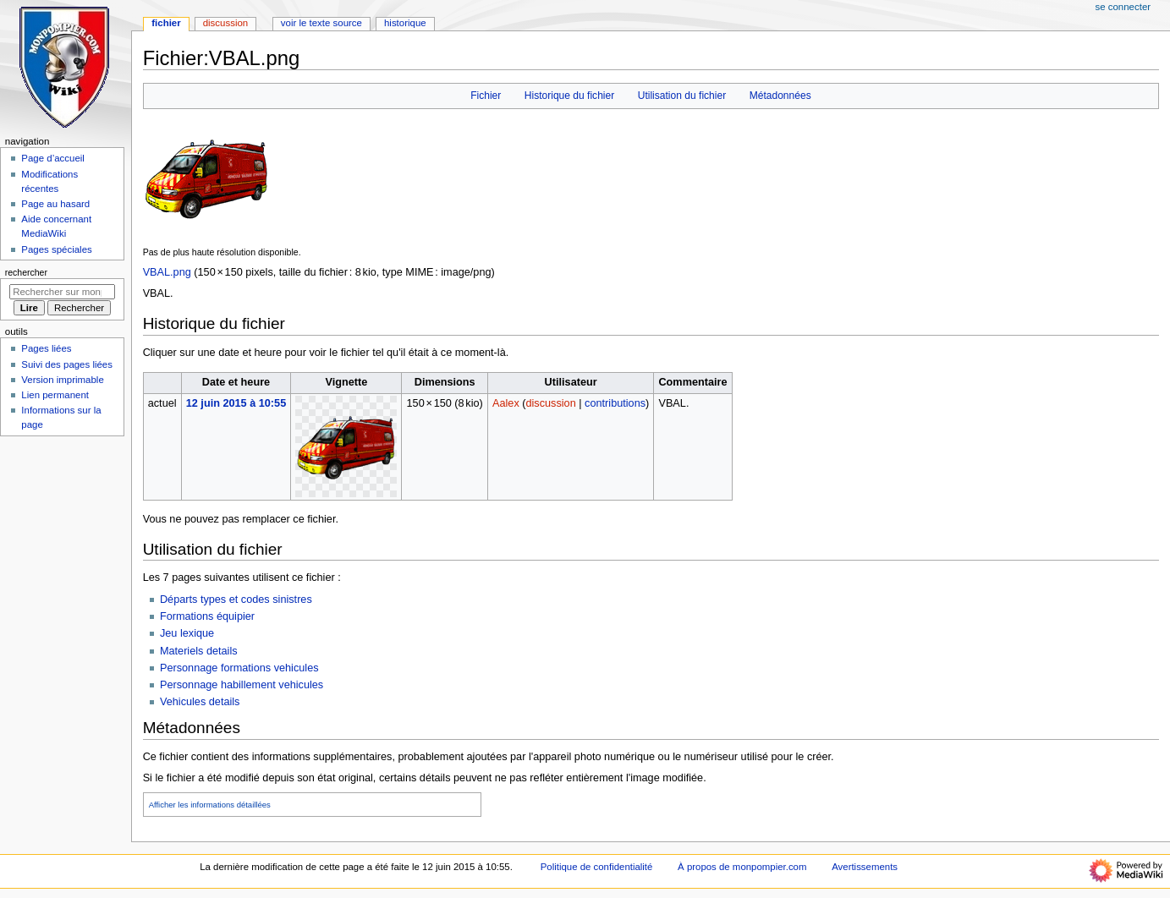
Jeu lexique (187, 633)
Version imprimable (62, 380)
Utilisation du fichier (682, 95)
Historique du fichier (569, 95)
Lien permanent (55, 395)
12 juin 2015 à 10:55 (236, 403)
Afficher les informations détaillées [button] (210, 804)
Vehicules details (200, 702)
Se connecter (1123, 7)
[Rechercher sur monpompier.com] (62, 291)
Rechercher (26, 272)
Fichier (485, 95)
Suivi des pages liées (67, 364)
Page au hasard (55, 204)
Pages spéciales (56, 249)
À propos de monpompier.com (742, 867)
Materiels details (199, 651)
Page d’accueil (53, 158)
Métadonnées (780, 95)
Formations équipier (207, 616)
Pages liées (46, 348)
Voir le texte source (321, 23)
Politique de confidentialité (597, 867)
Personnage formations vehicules (239, 668)
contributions (615, 403)
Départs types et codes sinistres (236, 599)
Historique (405, 23)
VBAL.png (167, 272)
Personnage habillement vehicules (241, 685)
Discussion (225, 23)
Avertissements (865, 867)
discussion (551, 403)
